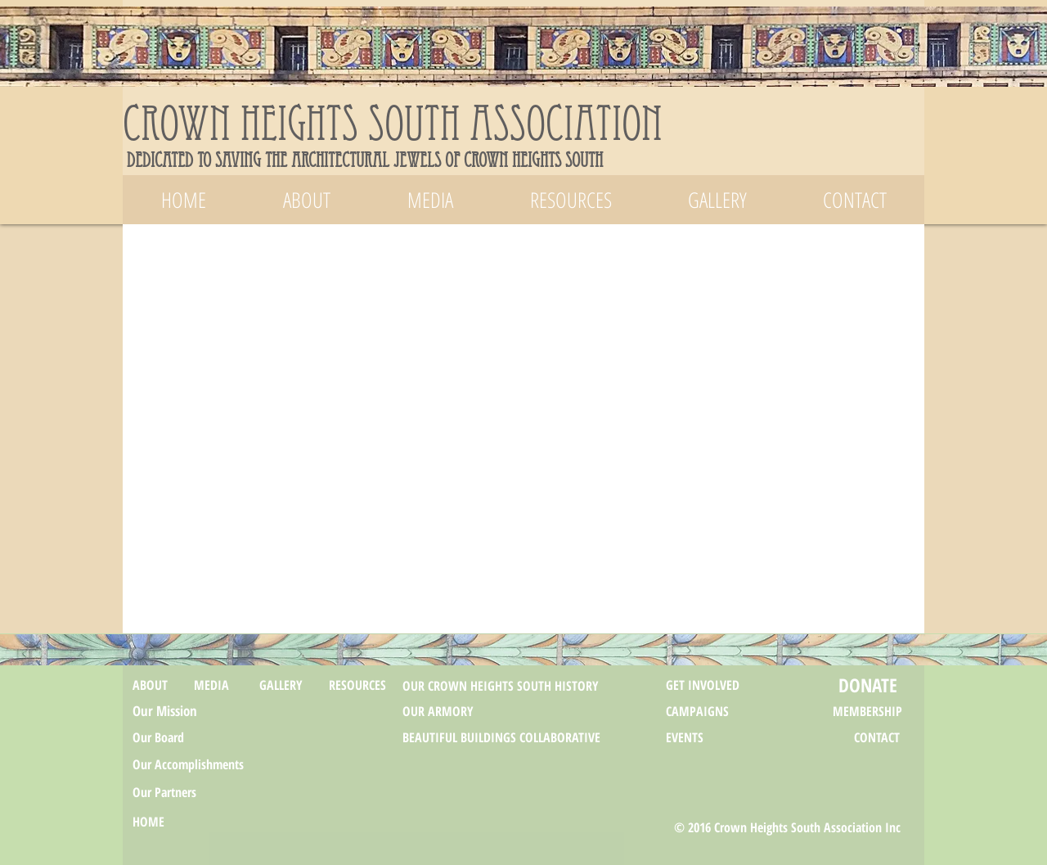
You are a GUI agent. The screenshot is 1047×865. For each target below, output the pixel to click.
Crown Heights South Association (393, 130)
